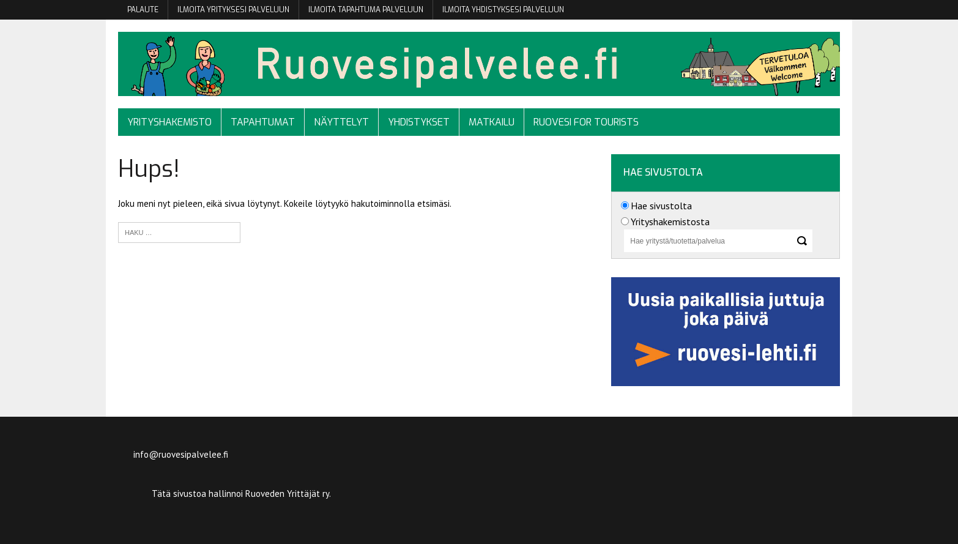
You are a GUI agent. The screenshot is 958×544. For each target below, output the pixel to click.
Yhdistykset (419, 122)
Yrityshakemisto (169, 122)
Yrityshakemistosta (670, 221)
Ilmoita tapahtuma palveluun (365, 10)
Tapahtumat (263, 122)
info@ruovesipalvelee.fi (180, 454)
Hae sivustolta (661, 205)
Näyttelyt (341, 122)
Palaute (142, 10)
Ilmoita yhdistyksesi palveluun (503, 10)
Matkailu (491, 122)
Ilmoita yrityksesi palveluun (233, 10)
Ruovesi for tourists (586, 122)
